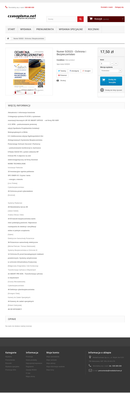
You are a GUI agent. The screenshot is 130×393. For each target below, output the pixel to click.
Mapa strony (30, 377)
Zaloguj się (119, 7)
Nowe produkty (31, 360)
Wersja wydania (106, 67)
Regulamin (30, 367)
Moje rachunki (51, 360)
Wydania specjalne (71, 29)
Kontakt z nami (107, 7)
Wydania (25, 29)
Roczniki (93, 29)
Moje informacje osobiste (55, 367)
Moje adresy (50, 364)
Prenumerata (45, 29)
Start (11, 29)
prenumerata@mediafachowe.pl (110, 371)
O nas (28, 374)
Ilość (102, 60)
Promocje (29, 357)
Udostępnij (74, 71)
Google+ (87, 71)
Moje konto (52, 353)
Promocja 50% (10, 370)
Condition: (61, 60)
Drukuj (63, 80)
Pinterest (62, 75)
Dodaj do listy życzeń (113, 91)
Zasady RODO (31, 370)
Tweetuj (62, 71)
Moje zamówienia (52, 357)
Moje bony (50, 370)
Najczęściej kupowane (34, 364)
